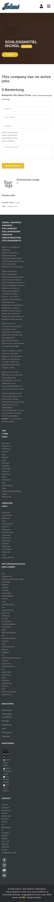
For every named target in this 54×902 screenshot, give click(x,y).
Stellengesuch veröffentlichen (7, 715)
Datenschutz (7, 725)
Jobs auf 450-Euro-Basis (6, 474)
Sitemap (6, 736)
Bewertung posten (13, 166)
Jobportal (15, 247)
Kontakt (5, 721)
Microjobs (6, 469)
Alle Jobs (6, 443)
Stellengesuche (7, 710)
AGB (4, 728)
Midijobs (5, 466)
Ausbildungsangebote (12, 491)
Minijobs (5, 463)
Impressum (7, 732)
